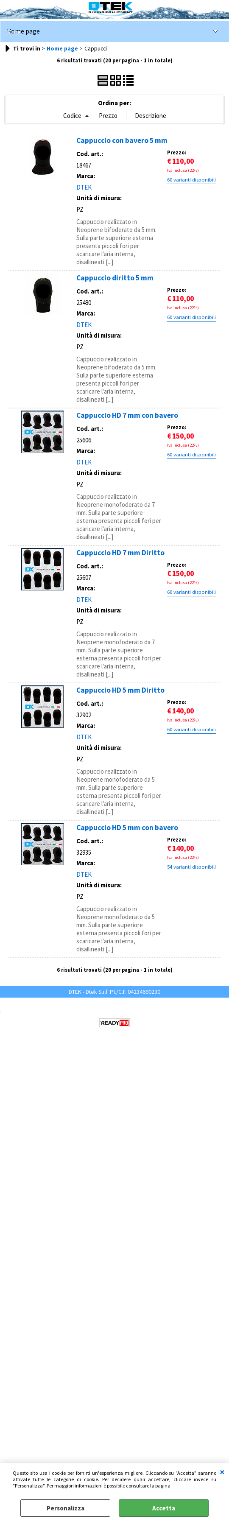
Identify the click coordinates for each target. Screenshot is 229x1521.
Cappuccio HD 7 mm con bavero (127, 415)
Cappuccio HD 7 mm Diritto (120, 552)
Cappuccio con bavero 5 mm (122, 140)
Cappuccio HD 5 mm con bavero (127, 827)
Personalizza (65, 1508)
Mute (14, 32)
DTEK (84, 187)
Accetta (163, 1508)
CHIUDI (222, 1472)
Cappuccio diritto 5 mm (115, 277)
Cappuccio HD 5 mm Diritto (120, 690)
